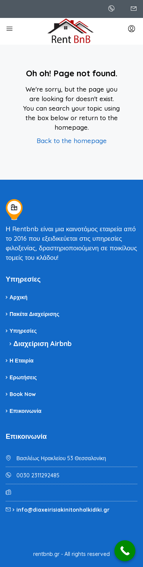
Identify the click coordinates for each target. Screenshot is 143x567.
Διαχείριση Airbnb (42, 343)
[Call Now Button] (124, 550)
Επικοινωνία (26, 411)
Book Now (23, 394)
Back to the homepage (72, 141)
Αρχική (18, 297)
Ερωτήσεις (23, 377)
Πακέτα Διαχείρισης (34, 314)
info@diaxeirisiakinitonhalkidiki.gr (62, 509)
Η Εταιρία (22, 360)
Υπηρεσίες (23, 330)
